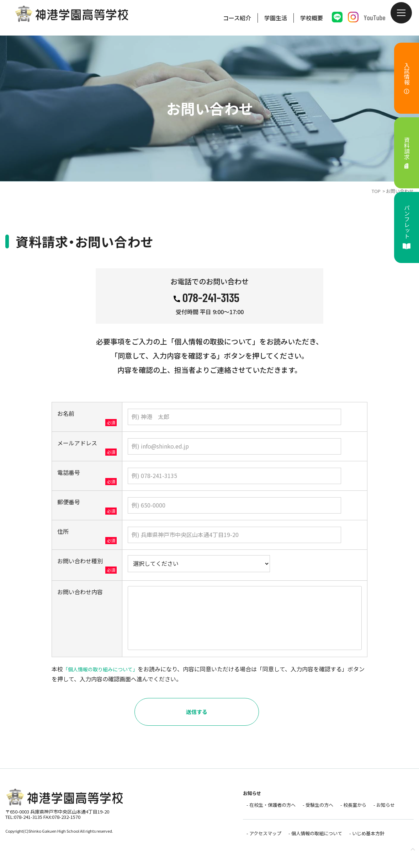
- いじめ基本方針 (363, 835)
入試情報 (407, 78)
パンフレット (407, 227)
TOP (376, 191)
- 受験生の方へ (314, 809)
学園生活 (275, 18)
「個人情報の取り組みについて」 (105, 674)
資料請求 (407, 153)
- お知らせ (380, 809)
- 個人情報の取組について (312, 835)
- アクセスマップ (260, 835)
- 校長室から (350, 809)
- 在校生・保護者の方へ (267, 809)
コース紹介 (237, 18)
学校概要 (311, 18)
